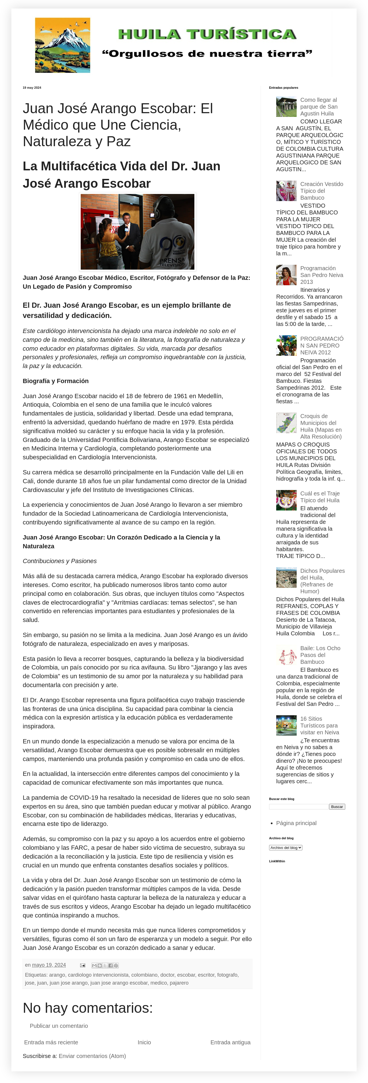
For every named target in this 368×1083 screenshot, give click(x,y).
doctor (167, 975)
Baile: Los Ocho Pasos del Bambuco (320, 655)
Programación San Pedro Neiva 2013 (321, 275)
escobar (186, 975)
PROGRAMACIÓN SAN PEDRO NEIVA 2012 (322, 346)
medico (158, 983)
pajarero (179, 983)
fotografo (227, 975)
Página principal (296, 823)
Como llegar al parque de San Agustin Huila (319, 107)
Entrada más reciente (51, 1042)
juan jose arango (69, 983)
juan (42, 983)
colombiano (144, 975)
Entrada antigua (231, 1042)
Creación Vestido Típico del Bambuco (321, 191)
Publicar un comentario (59, 1026)
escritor (206, 975)
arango (57, 975)
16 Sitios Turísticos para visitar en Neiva (319, 725)
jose (29, 983)
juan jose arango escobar (118, 983)
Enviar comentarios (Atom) (92, 1056)
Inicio (144, 1042)
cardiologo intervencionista (98, 975)
